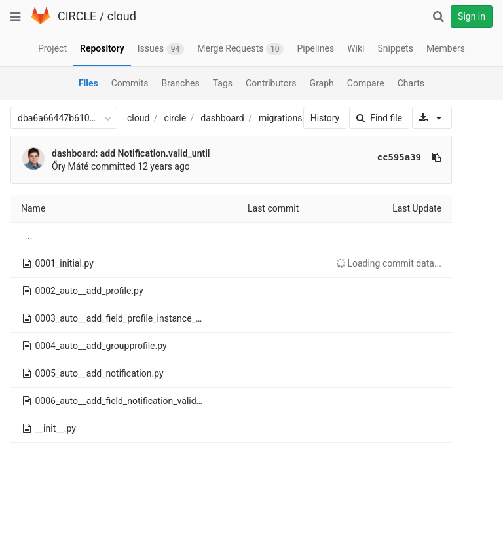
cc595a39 (399, 157)
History (325, 118)
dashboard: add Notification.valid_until (131, 153)
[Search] (438, 16)
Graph (322, 83)
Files (88, 83)
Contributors (271, 83)
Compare (365, 83)
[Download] (432, 118)
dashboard (222, 118)
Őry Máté (70, 166)
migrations (281, 118)
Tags (223, 83)
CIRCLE (77, 16)
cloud (121, 16)
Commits (130, 83)
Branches (181, 83)
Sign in (471, 16)
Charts (411, 83)
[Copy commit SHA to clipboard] (436, 157)
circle (175, 118)
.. (30, 236)
